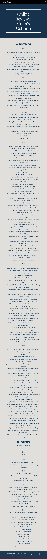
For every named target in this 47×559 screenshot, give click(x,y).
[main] (23, 21)
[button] (1, 2)
